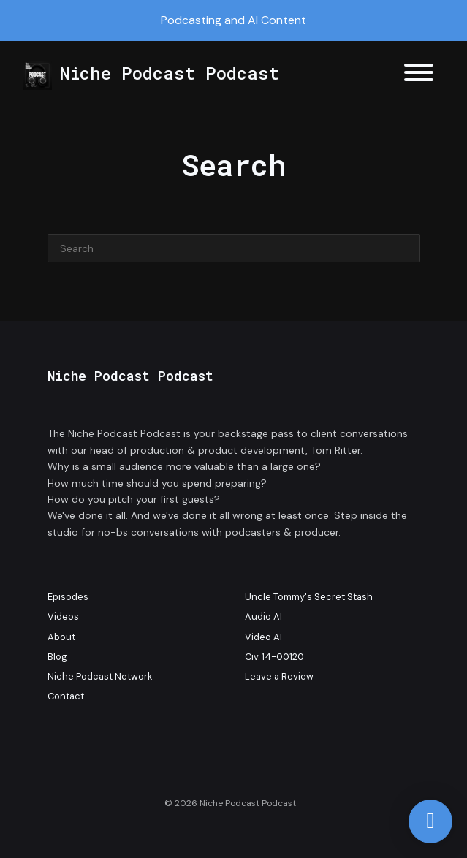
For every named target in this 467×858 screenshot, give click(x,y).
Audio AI (263, 616)
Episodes (68, 597)
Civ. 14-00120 (274, 656)
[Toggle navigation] (418, 75)
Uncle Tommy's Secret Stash (309, 597)
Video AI (263, 637)
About (61, 637)
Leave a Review (279, 676)
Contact (66, 696)
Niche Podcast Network (100, 676)
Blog (57, 656)
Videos (63, 616)
